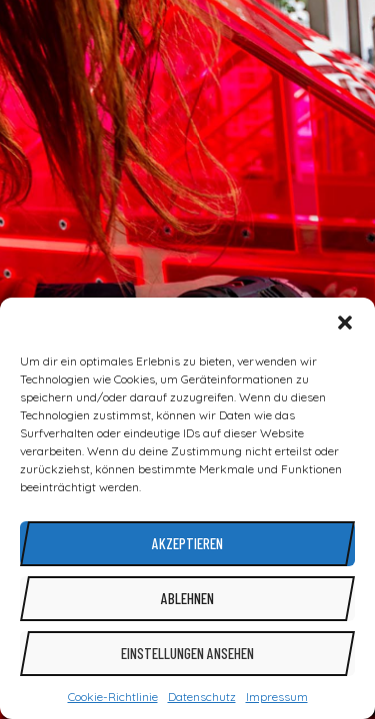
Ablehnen (187, 598)
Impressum (277, 696)
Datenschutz (202, 696)
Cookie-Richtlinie (113, 696)
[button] (345, 323)
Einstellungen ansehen (187, 653)
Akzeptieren (187, 543)
